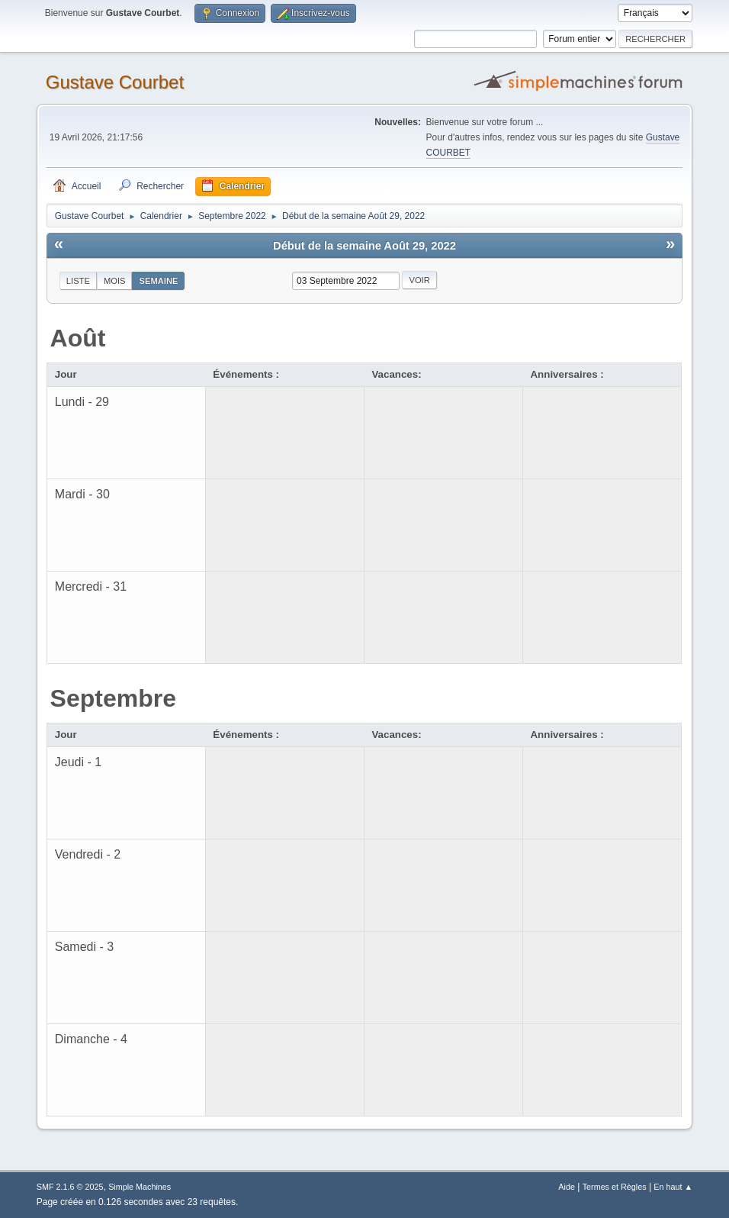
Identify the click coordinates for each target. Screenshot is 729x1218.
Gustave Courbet (115, 82)
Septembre (113, 698)
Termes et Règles (615, 1186)
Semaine (158, 280)
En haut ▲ (673, 1186)
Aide (566, 1186)
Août (78, 338)
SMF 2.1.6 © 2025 (70, 1186)
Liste (78, 280)
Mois (115, 280)
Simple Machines (139, 1186)
